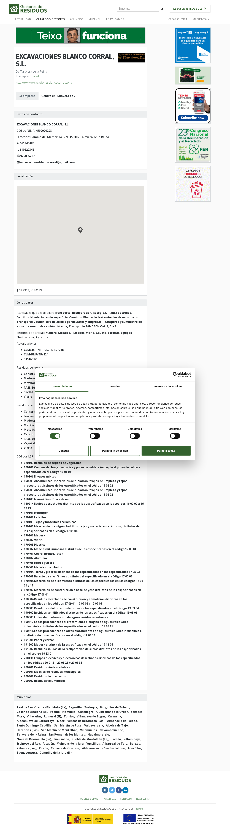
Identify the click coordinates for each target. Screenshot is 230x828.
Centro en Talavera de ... (58, 96)
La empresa (27, 96)
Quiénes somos (89, 798)
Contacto (126, 798)
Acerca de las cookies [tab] (168, 386)
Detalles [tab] (115, 386)
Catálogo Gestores (50, 19)
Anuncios (76, 19)
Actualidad (23, 19)
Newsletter (143, 798)
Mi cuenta (201, 19)
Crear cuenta (177, 19)
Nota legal (109, 798)
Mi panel (94, 19)
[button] (80, 231)
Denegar (64, 450)
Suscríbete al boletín (190, 8)
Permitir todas (166, 450)
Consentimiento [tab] (62, 386)
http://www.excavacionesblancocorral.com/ (44, 82)
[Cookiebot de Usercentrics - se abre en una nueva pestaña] (175, 374)
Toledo (35, 76)
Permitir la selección (115, 450)
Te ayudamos (115, 19)
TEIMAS (140, 808)
